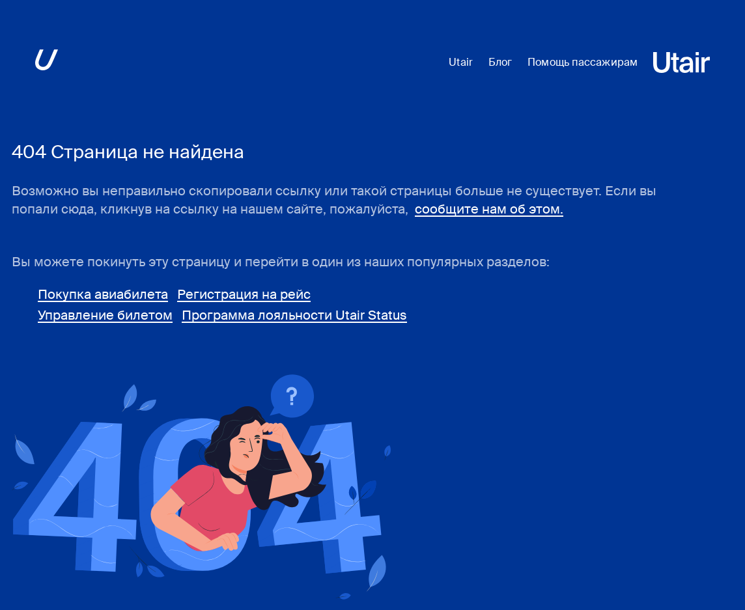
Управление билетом (105, 315)
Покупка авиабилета (103, 294)
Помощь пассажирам (582, 62)
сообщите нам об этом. (489, 209)
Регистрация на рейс (244, 294)
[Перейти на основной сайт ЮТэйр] (46, 62)
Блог (500, 62)
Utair (461, 62)
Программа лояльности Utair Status (294, 315)
